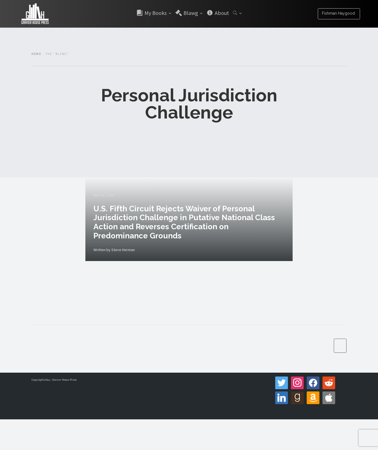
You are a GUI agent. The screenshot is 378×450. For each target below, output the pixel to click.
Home (36, 54)
